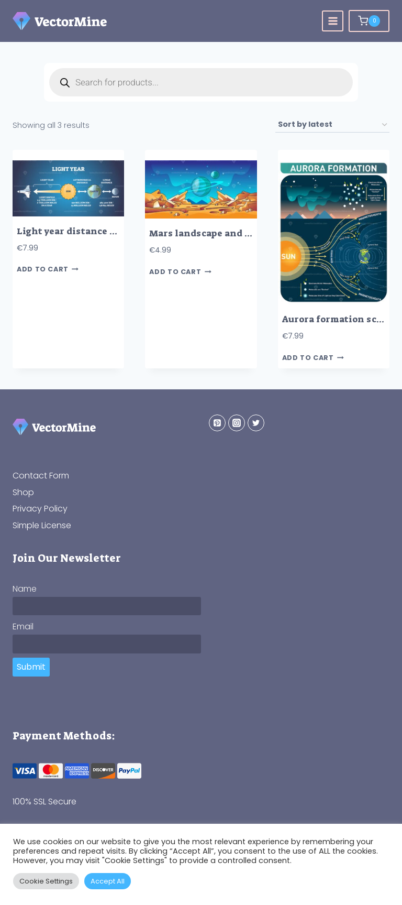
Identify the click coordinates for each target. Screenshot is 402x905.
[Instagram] (236, 423)
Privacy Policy (40, 509)
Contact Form (41, 476)
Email (23, 626)
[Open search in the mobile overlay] (201, 82)
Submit (31, 667)
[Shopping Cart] (369, 21)
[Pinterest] (217, 423)
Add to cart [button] (48, 269)
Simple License (42, 525)
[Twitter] (256, 423)
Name (25, 589)
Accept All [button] (108, 881)
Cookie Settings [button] (46, 881)
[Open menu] (332, 21)
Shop (23, 492)
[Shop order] (332, 125)
